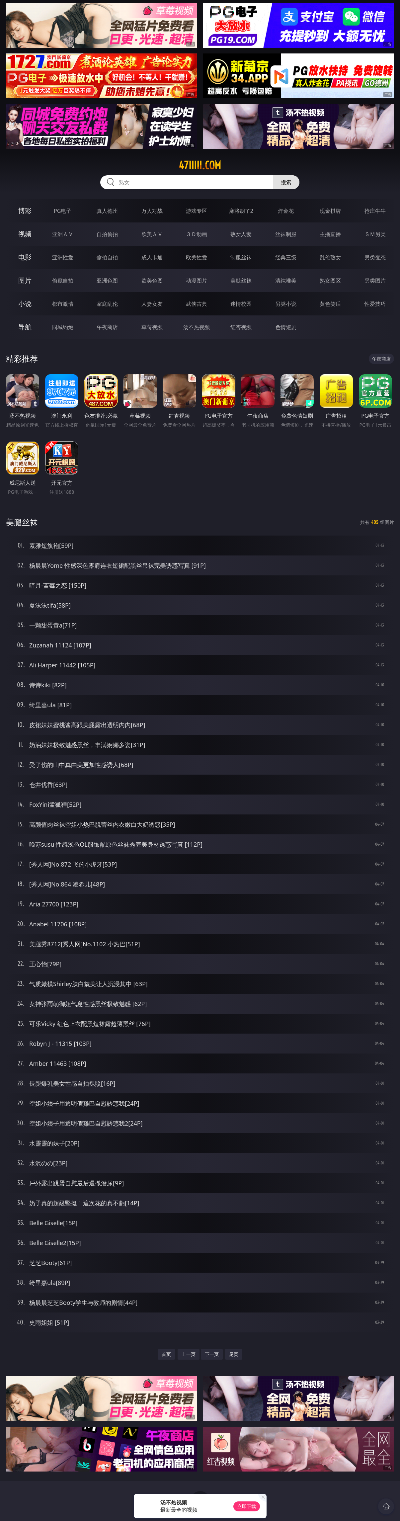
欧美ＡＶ (152, 234)
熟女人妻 (241, 234)
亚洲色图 (107, 280)
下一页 (212, 1354)
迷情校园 (241, 303)
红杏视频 (241, 327)
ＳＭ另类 (375, 234)
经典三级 (285, 257)
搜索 (286, 182)
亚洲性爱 (62, 257)
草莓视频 (152, 327)
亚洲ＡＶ (62, 234)
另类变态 (375, 257)
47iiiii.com (200, 165)
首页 (166, 1354)
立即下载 (246, 1506)
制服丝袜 (241, 257)
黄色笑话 (330, 303)
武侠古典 (196, 303)
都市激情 (62, 303)
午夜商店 (107, 327)
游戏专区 (196, 210)
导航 (25, 326)
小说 (25, 303)
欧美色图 (152, 280)
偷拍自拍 (107, 257)
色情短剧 (285, 327)
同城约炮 (62, 327)
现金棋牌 (330, 210)
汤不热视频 (196, 327)
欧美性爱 (196, 257)
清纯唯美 (285, 280)
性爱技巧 (375, 303)
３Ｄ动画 (196, 234)
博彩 (25, 210)
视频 (25, 233)
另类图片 (375, 280)
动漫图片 (196, 280)
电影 (25, 257)
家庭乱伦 (107, 303)
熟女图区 (330, 280)
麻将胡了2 (241, 210)
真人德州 (107, 210)
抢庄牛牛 (375, 210)
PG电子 (62, 210)
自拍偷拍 (107, 234)
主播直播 (330, 234)
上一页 (189, 1354)
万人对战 (152, 210)
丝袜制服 (285, 234)
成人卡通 (152, 257)
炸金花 (286, 210)
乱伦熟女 (330, 257)
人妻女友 (152, 303)
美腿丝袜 (241, 280)
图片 (25, 280)
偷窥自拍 (62, 280)
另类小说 (285, 303)
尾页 (233, 1354)
